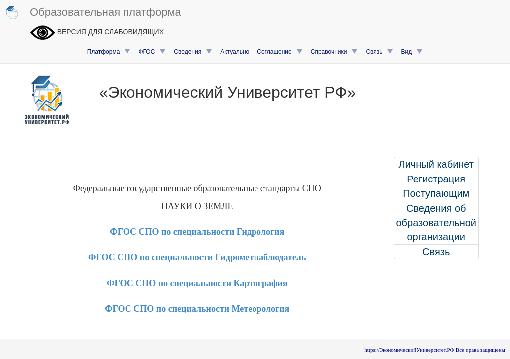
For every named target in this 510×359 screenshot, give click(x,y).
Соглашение (279, 51)
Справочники (334, 51)
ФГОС (152, 51)
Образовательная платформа (93, 12)
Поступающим (436, 193)
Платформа (109, 51)
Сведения (193, 51)
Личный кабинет (436, 164)
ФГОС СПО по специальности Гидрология (197, 232)
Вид (412, 51)
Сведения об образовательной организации (436, 222)
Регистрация (436, 179)
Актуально (234, 51)
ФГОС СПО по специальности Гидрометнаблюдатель (197, 257)
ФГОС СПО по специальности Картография (197, 283)
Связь (379, 51)
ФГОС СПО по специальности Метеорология (197, 309)
